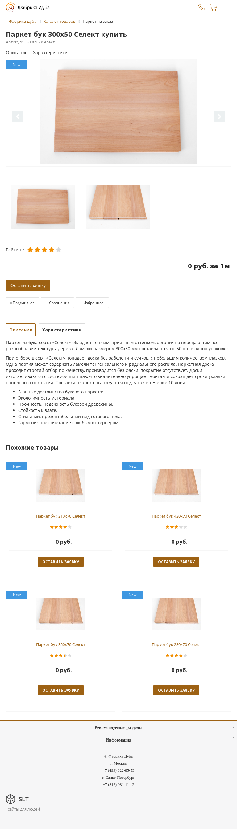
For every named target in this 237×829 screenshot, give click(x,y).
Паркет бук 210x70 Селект (60, 516)
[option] (118, 111)
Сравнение (57, 302)
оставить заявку (60, 561)
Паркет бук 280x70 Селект (176, 644)
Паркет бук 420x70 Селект (176, 516)
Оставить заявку (28, 285)
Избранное (92, 302)
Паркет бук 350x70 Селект (60, 644)
